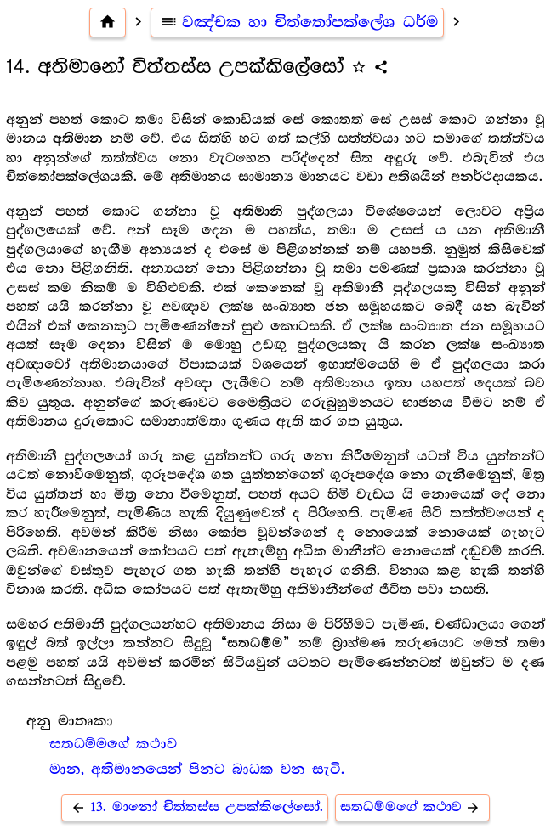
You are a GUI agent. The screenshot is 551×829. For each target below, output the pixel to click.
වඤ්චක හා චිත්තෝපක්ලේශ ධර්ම (297, 22)
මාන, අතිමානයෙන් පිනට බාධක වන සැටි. (196, 769)
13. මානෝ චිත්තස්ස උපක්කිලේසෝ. (194, 807)
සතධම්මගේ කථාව (113, 744)
